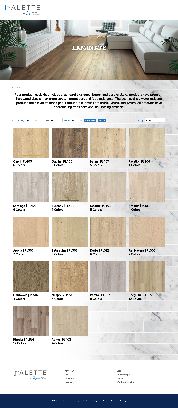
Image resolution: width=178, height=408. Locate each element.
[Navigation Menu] (172, 10)
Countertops (123, 374)
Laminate (69, 378)
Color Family (18, 120)
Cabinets (121, 378)
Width (67, 120)
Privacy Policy (91, 401)
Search (102, 120)
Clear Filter (90, 120)
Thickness (44, 120)
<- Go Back (17, 87)
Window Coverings (126, 382)
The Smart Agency (118, 401)
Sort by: (140, 120)
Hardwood (69, 382)
